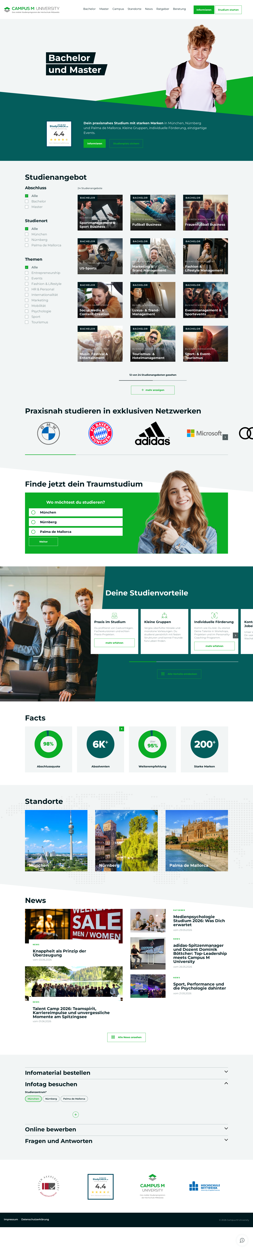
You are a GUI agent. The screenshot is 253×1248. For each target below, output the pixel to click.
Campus (118, 8)
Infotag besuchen (58, 1099)
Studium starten (228, 9)
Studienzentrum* (36, 1108)
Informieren (204, 9)
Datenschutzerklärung (35, 1240)
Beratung (179, 8)
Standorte (134, 8)
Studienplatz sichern (128, 143)
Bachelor (89, 8)
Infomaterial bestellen (67, 1085)
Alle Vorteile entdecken (182, 683)
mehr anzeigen (155, 393)
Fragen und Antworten (68, 1161)
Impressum (11, 1240)
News (149, 8)
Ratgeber (162, 8)
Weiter (43, 545)
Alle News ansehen (130, 1048)
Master (104, 8)
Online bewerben (58, 1147)
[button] (225, 441)
